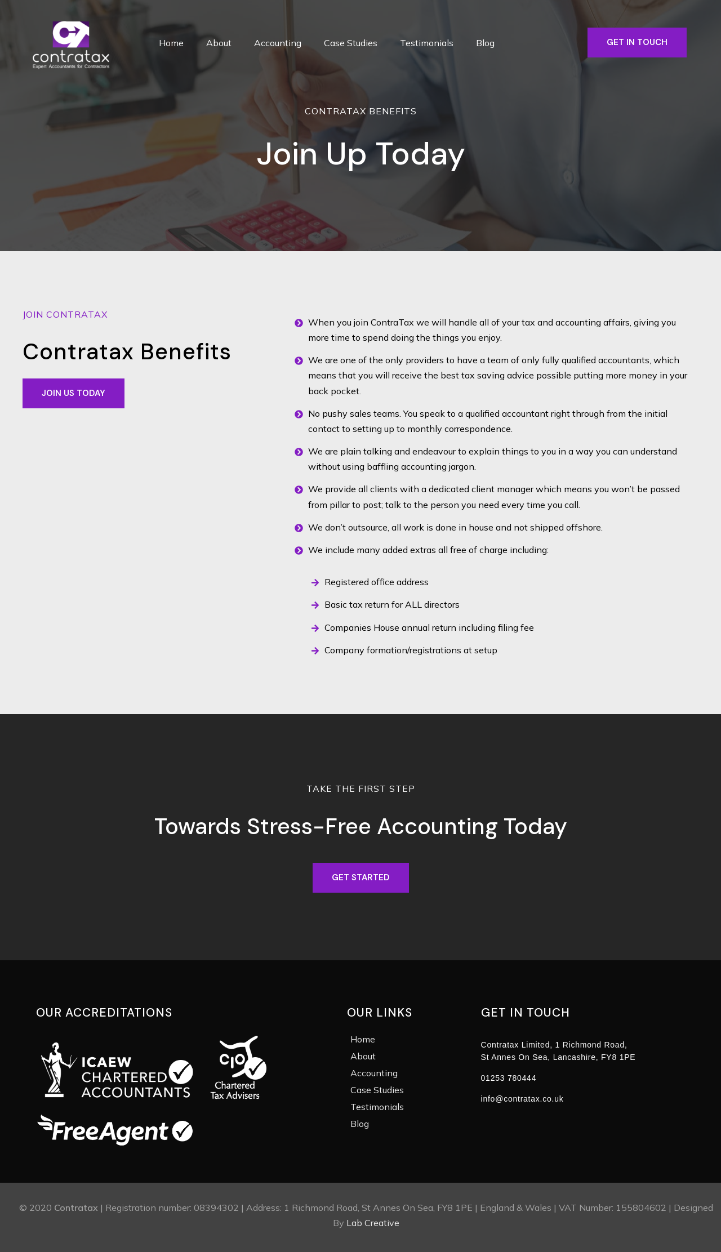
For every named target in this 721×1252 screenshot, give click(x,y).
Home (171, 42)
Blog (485, 42)
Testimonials (426, 42)
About (219, 42)
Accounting (277, 42)
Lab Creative (372, 1222)
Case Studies (350, 42)
